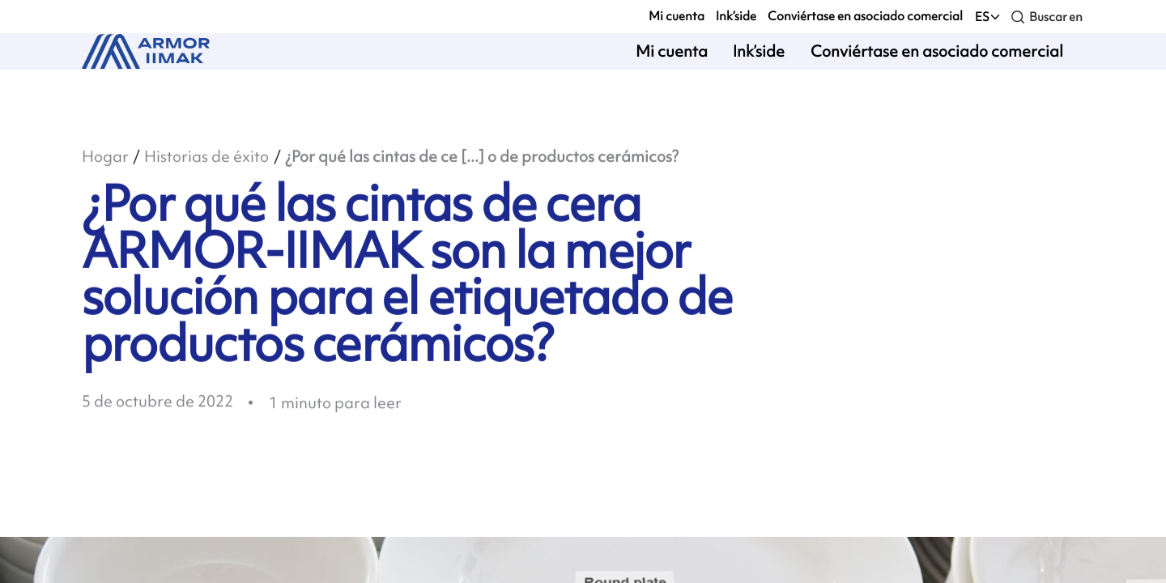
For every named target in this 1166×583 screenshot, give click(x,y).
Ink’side (736, 16)
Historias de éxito (206, 157)
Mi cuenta (676, 16)
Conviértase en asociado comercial (865, 16)
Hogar (105, 157)
